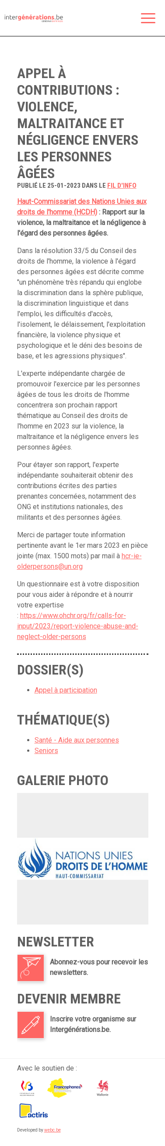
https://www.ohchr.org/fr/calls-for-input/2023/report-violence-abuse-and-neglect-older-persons (77, 626)
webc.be (52, 1130)
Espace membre (107, 19)
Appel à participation (66, 690)
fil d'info (122, 185)
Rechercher (126, 19)
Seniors (46, 750)
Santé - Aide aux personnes (77, 740)
